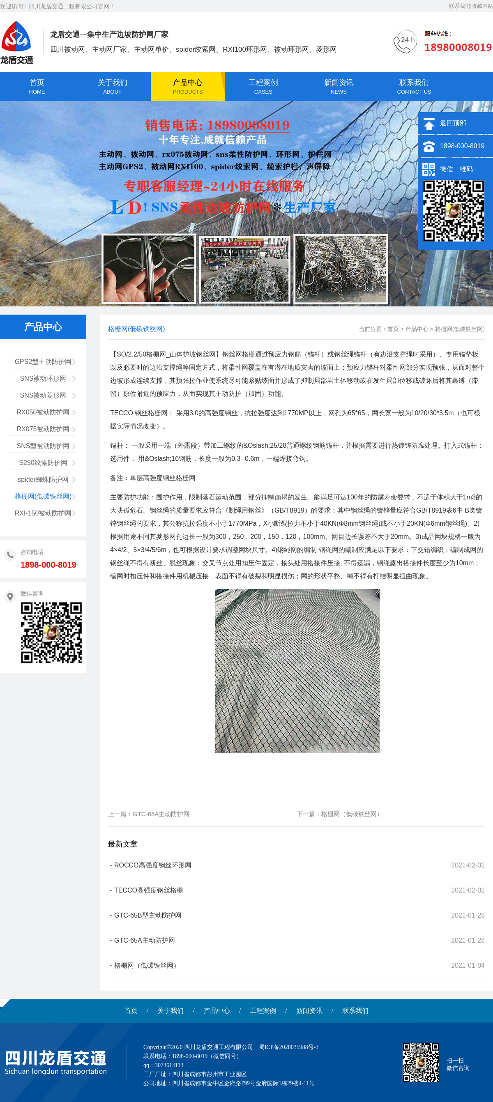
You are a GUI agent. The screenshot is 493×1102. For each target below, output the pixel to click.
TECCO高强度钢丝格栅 (148, 890)
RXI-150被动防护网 (43, 513)
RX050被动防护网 (43, 412)
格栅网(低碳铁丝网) (43, 496)
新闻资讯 (309, 1010)
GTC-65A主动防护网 (161, 813)
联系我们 (355, 1010)
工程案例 (263, 1010)
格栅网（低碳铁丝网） (352, 813)
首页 (393, 329)
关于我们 (170, 1010)
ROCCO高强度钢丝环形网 (152, 865)
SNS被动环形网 (43, 378)
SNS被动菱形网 (43, 395)
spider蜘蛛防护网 (43, 479)
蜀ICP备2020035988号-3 (288, 1047)
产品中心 (416, 329)
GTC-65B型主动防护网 (148, 915)
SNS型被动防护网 (43, 445)
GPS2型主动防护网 (43, 361)
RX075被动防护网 (43, 429)
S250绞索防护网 (43, 462)
